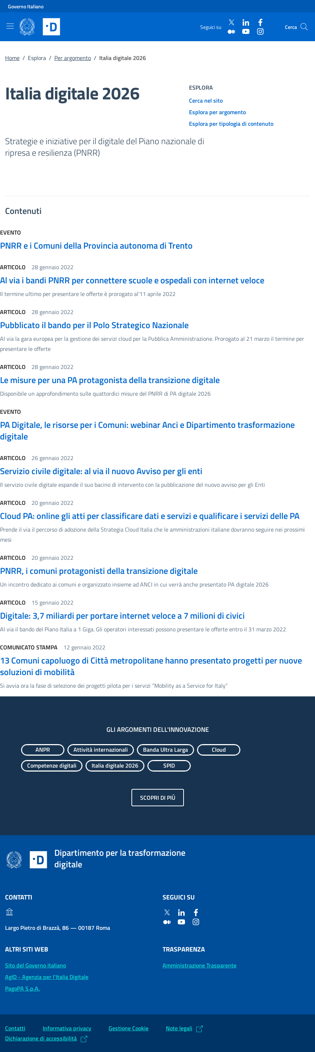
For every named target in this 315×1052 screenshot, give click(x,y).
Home (12, 57)
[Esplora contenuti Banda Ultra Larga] (165, 750)
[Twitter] (231, 22)
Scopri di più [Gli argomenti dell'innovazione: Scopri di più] (157, 797)
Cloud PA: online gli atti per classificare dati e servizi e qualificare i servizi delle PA (149, 515)
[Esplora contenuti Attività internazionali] (100, 750)
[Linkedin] (246, 22)
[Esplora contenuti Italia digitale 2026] (114, 766)
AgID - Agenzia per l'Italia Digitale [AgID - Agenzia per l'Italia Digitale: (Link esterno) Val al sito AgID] (46, 976)
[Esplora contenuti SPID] (169, 766)
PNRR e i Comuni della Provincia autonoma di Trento (96, 245)
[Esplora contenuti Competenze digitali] (52, 766)
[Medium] (231, 31)
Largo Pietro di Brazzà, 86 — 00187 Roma (57, 927)
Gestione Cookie (128, 1028)
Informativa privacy (67, 1028)
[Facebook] (260, 22)
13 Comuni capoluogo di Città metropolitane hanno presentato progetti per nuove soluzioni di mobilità (151, 666)
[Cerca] (304, 26)
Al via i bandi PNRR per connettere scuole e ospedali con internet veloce (132, 280)
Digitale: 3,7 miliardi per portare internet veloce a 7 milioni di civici (122, 615)
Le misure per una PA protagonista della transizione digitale (110, 379)
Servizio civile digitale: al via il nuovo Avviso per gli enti (101, 470)
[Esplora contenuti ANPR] (42, 750)
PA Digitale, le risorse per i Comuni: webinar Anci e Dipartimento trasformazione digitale (147, 430)
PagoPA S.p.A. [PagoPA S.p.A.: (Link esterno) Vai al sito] (22, 988)
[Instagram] (260, 31)
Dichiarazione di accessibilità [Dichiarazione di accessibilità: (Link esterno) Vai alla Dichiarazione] (41, 1038)
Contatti (15, 1028)
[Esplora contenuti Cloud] (218, 750)
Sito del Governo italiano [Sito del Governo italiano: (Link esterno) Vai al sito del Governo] (35, 965)
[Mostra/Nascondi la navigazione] (10, 26)
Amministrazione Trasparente (199, 965)
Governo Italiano (25, 6)
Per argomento (72, 57)
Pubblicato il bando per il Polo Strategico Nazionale (94, 324)
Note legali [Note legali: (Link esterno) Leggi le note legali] (179, 1028)
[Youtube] (246, 31)
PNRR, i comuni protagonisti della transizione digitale (99, 570)
